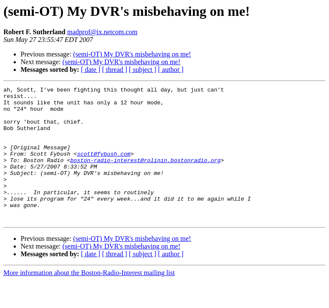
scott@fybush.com (104, 168)
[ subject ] (142, 69)
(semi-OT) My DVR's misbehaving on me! (132, 54)
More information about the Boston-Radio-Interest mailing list (89, 299)
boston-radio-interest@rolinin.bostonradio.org (145, 175)
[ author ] (171, 69)
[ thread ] (114, 69)
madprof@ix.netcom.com (102, 32)
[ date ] (90, 69)
